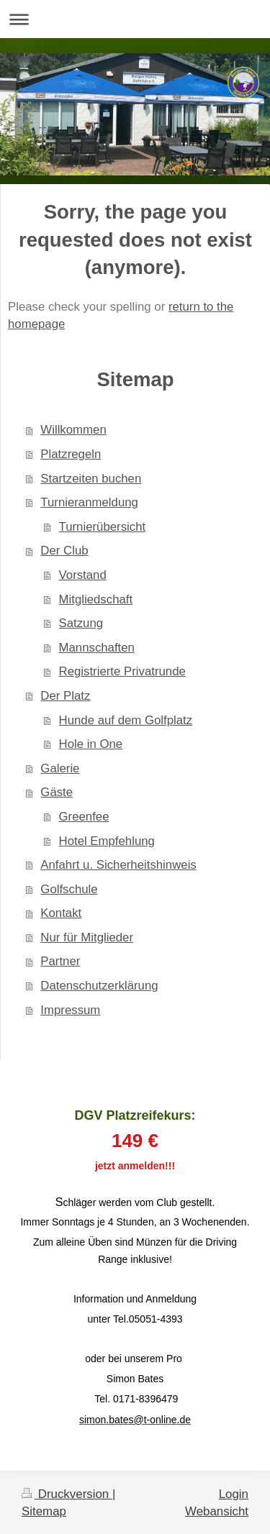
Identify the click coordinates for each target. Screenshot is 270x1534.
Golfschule (68, 889)
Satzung (81, 623)
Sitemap (44, 1511)
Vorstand (83, 575)
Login (233, 1494)
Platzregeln (70, 454)
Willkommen (73, 430)
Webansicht (216, 1511)
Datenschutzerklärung (99, 985)
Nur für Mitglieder (86, 937)
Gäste (56, 792)
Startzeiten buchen (90, 478)
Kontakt (60, 913)
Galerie (59, 768)
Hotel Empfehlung (107, 841)
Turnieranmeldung (89, 502)
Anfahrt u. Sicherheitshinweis (118, 865)
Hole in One (91, 744)
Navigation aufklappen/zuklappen (135, 19)
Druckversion (67, 1494)
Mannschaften (97, 647)
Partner (60, 961)
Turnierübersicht (102, 527)
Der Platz (65, 696)
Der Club (64, 550)
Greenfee (84, 816)
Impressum (70, 1010)
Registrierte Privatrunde (122, 671)
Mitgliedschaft (96, 599)
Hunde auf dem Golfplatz (126, 720)
